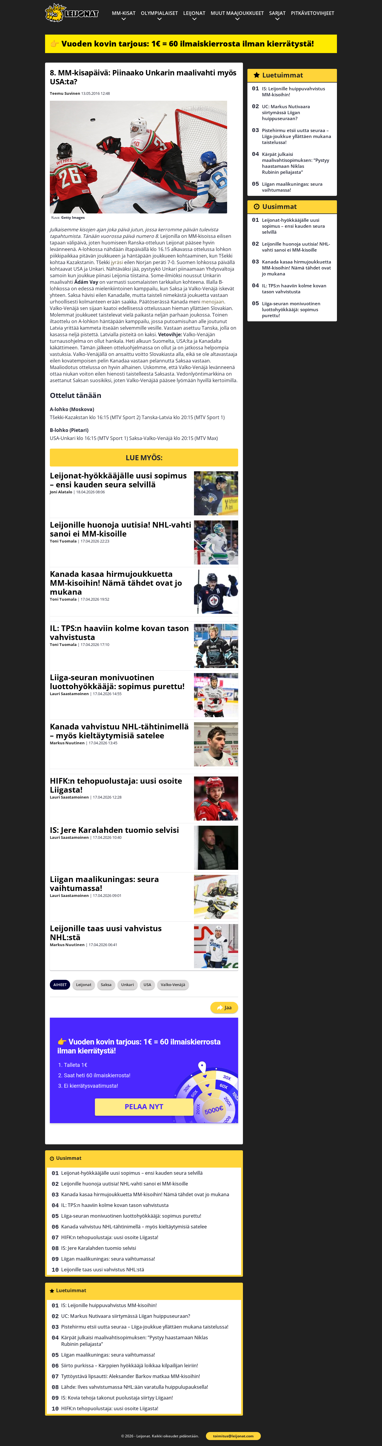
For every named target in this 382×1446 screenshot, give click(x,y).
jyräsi (117, 262)
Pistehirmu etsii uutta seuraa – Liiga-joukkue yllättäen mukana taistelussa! (144, 1326)
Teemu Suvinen (65, 93)
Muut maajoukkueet (237, 13)
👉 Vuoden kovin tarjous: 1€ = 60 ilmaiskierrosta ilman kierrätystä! (182, 43)
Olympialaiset (159, 13)
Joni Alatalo (61, 492)
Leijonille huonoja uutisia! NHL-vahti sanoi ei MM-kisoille (120, 529)
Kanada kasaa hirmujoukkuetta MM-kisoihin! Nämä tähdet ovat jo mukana (116, 582)
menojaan (212, 301)
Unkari (127, 984)
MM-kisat (123, 13)
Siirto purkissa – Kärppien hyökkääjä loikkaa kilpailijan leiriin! (129, 1365)
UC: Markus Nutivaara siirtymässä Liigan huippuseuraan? (125, 1316)
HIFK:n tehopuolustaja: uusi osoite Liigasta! (116, 785)
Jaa (224, 1007)
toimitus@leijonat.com (233, 1436)
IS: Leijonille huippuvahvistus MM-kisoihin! (109, 1305)
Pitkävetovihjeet (312, 13)
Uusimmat (68, 1158)
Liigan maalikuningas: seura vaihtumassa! (104, 883)
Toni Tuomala (63, 541)
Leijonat (194, 13)
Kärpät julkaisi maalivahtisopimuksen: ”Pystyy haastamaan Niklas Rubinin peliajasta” (134, 1340)
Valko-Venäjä (173, 984)
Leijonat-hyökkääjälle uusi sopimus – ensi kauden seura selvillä (118, 480)
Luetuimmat (71, 1290)
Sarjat (277, 13)
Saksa (106, 984)
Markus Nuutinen (67, 743)
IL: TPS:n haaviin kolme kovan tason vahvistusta (119, 632)
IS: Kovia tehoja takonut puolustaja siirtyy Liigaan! (117, 1397)
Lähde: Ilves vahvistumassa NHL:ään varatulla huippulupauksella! (134, 1387)
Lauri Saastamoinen (69, 693)
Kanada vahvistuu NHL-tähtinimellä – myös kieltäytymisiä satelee (119, 731)
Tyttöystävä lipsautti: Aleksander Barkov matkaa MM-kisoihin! (130, 1376)
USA (147, 984)
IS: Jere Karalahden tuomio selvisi (114, 829)
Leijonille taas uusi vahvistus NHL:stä (106, 933)
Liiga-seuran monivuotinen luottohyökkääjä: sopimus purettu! (117, 682)
